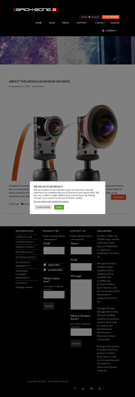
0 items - (90, 17)
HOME (38, 22)
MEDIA (65, 22)
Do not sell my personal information (51, 201)
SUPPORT (82, 22)
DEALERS (115, 22)
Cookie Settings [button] (43, 207)
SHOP (52, 22)
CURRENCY (109, 30)
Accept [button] (59, 207)
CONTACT (100, 22)
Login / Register (110, 17)
